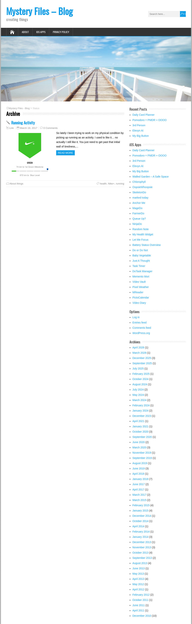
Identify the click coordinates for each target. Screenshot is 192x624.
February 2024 (141, 405)
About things (16, 183)
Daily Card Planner (143, 114)
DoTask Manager (142, 271)
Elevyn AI (137, 130)
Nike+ (111, 183)
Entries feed (139, 322)
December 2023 (141, 415)
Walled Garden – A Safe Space (150, 176)
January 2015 (140, 510)
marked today (140, 197)
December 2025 (141, 358)
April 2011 (138, 610)
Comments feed (141, 327)
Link (11, 128)
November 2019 (141, 452)
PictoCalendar (140, 297)
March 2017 (139, 494)
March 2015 (139, 500)
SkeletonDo (139, 192)
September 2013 (142, 557)
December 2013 (141, 542)
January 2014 (140, 536)
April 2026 (138, 347)
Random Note (140, 229)
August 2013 (139, 563)
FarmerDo (138, 213)
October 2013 (140, 552)
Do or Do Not (140, 250)
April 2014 (138, 526)
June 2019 (138, 468)
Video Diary (139, 302)
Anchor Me (138, 202)
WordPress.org (141, 333)
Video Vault (139, 281)
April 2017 (138, 489)
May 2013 (138, 573)
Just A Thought (141, 260)
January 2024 (140, 410)
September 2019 (142, 457)
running (120, 183)
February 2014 (141, 531)
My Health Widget (142, 234)
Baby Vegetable (141, 255)
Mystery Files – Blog (39, 11)
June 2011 (138, 605)
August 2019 (139, 463)
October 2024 (140, 379)
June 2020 (138, 442)
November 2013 (141, 547)
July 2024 (138, 389)
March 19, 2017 (28, 128)
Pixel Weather (140, 287)
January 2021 (140, 426)
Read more (65, 152)
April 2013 (138, 578)
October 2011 (140, 599)
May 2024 (138, 394)
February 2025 (141, 373)
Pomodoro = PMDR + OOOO (149, 120)
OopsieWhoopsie (142, 187)
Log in (136, 317)
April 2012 (138, 589)
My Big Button (140, 135)
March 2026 (139, 352)
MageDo (137, 208)
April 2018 (138, 473)
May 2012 (138, 584)
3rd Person (138, 125)
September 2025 (142, 363)
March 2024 (139, 400)
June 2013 (138, 568)
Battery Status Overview (146, 244)
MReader (137, 292)
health (103, 183)
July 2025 (138, 368)
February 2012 (141, 594)
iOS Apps (40, 32)
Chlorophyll (139, 181)
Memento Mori (140, 276)
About (25, 32)
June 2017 (138, 484)
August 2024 (139, 384)
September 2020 (142, 436)
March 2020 (139, 447)
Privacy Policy (61, 32)
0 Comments (50, 128)
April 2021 (138, 421)
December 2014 (141, 515)
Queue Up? (139, 218)
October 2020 (140, 431)
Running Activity (23, 122)
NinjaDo (137, 223)
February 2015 (141, 505)
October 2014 (140, 521)
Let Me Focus (140, 239)
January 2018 (140, 478)
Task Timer (138, 265)
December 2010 (141, 615)
